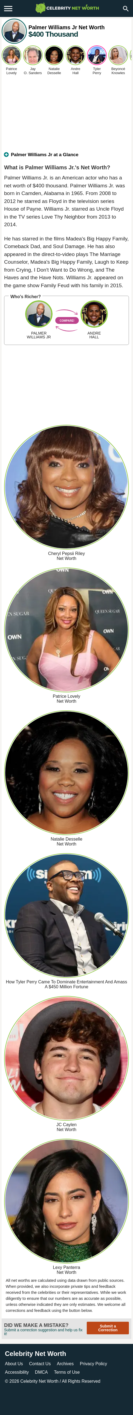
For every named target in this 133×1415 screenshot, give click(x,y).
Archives (65, 1363)
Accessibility (17, 1372)
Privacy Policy (93, 1363)
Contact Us (40, 1363)
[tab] (66, 157)
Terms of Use (67, 1372)
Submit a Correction (108, 1328)
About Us (14, 1363)
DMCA (41, 1372)
